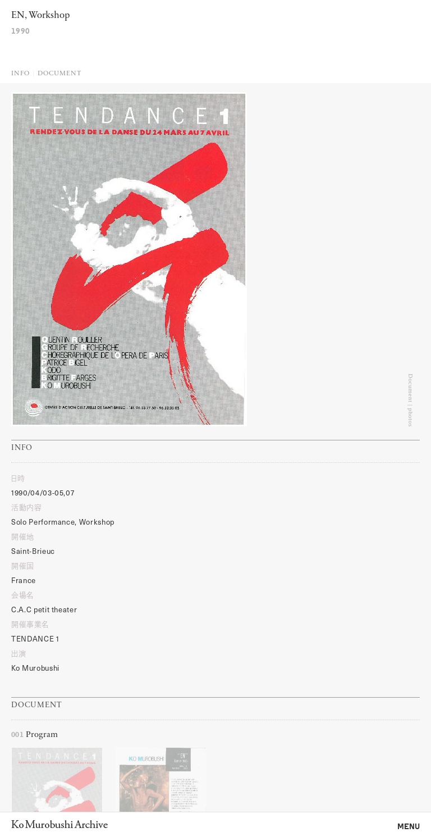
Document (59, 73)
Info (20, 73)
